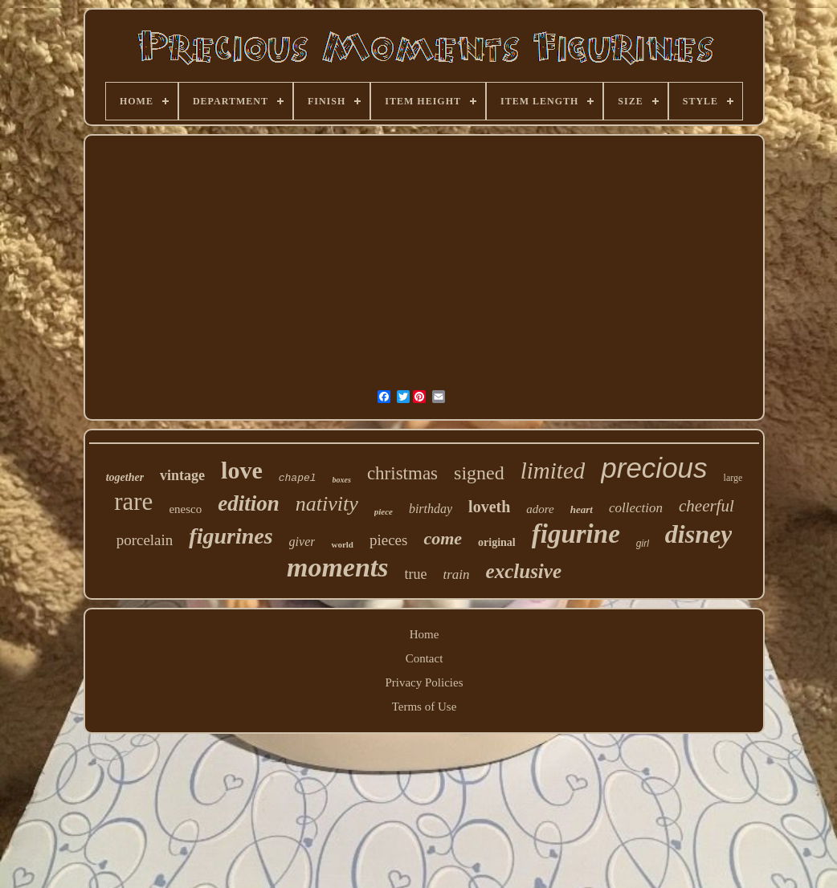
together (125, 477)
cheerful (706, 505)
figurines (230, 535)
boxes (342, 479)
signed (479, 472)
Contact (424, 658)
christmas (402, 473)
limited (553, 470)
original (497, 542)
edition (249, 503)
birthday (430, 508)
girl (642, 543)
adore (539, 509)
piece (383, 511)
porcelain (145, 540)
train (456, 574)
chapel (297, 478)
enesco (185, 509)
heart (581, 509)
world (342, 544)
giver (302, 541)
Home (424, 634)
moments (338, 567)
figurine (576, 533)
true (416, 574)
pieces (388, 540)
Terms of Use (424, 706)
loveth (489, 506)
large (733, 477)
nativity (327, 503)
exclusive (523, 571)
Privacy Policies (424, 682)
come (442, 538)
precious (654, 467)
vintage (182, 475)
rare (133, 501)
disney (699, 533)
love (242, 470)
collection (636, 507)
